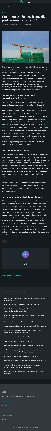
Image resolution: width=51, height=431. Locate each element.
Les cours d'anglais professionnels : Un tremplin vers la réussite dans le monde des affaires (22, 331)
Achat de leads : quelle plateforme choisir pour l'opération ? (24, 337)
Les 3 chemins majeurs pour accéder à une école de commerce (25, 326)
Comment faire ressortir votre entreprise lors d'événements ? (25, 361)
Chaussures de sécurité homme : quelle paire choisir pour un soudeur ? (24, 372)
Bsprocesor (7, 391)
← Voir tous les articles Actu (12, 275)
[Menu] (29, 1)
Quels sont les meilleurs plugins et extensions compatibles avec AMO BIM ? (24, 316)
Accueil (4, 7)
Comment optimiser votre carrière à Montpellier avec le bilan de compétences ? (25, 299)
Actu (9, 7)
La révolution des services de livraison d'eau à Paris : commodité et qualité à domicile (22, 310)
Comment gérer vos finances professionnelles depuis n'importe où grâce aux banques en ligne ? (22, 366)
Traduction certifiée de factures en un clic (18, 341)
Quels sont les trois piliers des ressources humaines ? (22, 304)
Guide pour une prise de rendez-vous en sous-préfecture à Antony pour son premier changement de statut (24, 351)
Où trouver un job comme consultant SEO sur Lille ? (21, 356)
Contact (4, 419)
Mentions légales (7, 415)
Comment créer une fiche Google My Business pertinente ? (24, 345)
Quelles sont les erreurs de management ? (18, 322)
